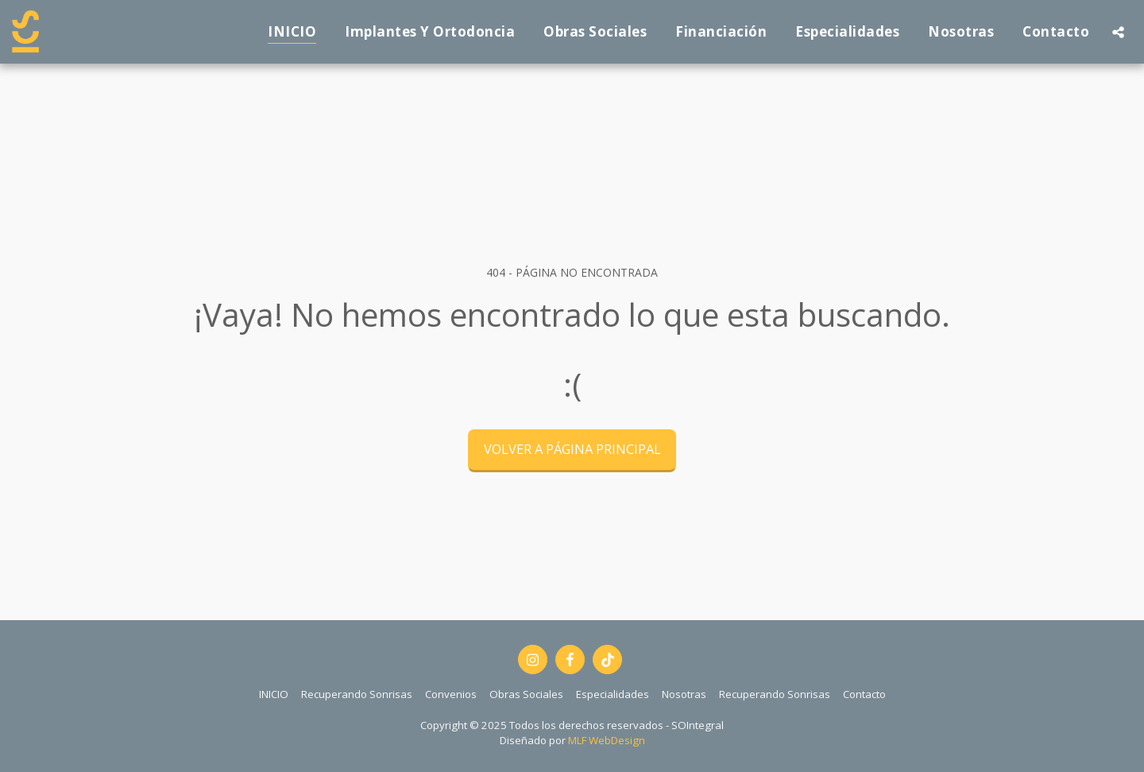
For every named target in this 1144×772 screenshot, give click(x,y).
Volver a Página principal (572, 449)
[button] (1118, 32)
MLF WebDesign (606, 740)
